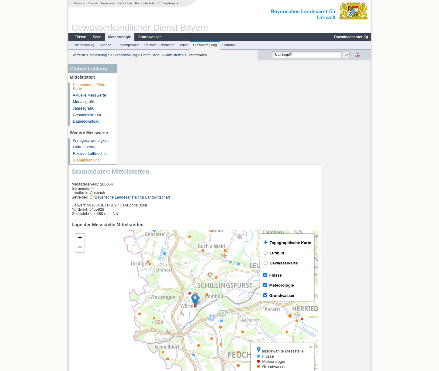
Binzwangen (136, 315)
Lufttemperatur (127, 45)
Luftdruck (229, 45)
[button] (245, 199)
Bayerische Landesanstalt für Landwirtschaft (182, 97)
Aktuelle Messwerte (89, 95)
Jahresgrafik (83, 108)
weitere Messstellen (146, 328)
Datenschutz (124, 3)
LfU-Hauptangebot (167, 3)
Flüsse (80, 37)
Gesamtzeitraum (87, 115)
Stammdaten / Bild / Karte (89, 87)
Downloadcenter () (351, 37)
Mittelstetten (174, 55)
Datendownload (86, 121)
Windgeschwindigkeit (91, 140)
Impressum (107, 3)
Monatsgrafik (84, 102)
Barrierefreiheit (144, 3)
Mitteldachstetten (140, 322)
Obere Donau (151, 55)
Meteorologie (119, 37)
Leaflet (352, 279)
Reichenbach (137, 302)
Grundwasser (149, 37)
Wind (184, 45)
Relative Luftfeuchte (159, 45)
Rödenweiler (136, 308)
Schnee (105, 45)
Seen (96, 37)
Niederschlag (84, 45)
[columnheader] (172, 295)
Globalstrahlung (204, 45)
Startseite (79, 3)
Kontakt (93, 3)
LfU (363, 279)
